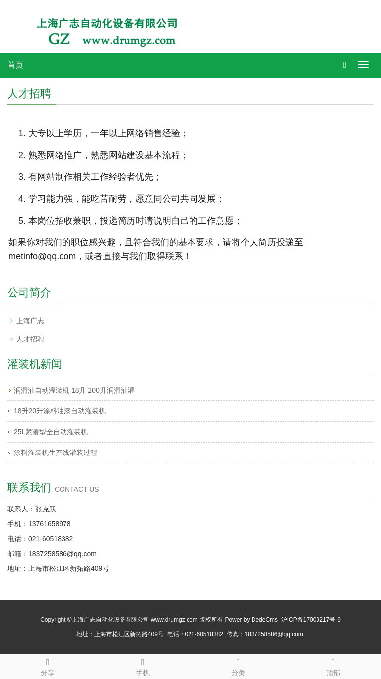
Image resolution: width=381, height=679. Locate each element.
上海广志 (30, 321)
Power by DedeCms (251, 619)
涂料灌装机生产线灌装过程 (55, 452)
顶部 (333, 666)
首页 (15, 65)
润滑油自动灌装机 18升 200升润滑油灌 (74, 390)
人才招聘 (30, 339)
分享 (47, 666)
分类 (238, 666)
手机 (142, 666)
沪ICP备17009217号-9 (311, 619)
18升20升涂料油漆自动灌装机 (60, 411)
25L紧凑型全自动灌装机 (51, 432)
